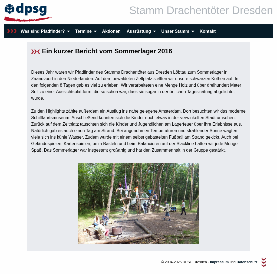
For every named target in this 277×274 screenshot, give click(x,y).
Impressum (219, 262)
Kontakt (208, 31)
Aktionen (111, 31)
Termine (83, 31)
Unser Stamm (175, 31)
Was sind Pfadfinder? (43, 31)
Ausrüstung (139, 31)
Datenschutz (248, 262)
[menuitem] (12, 31)
